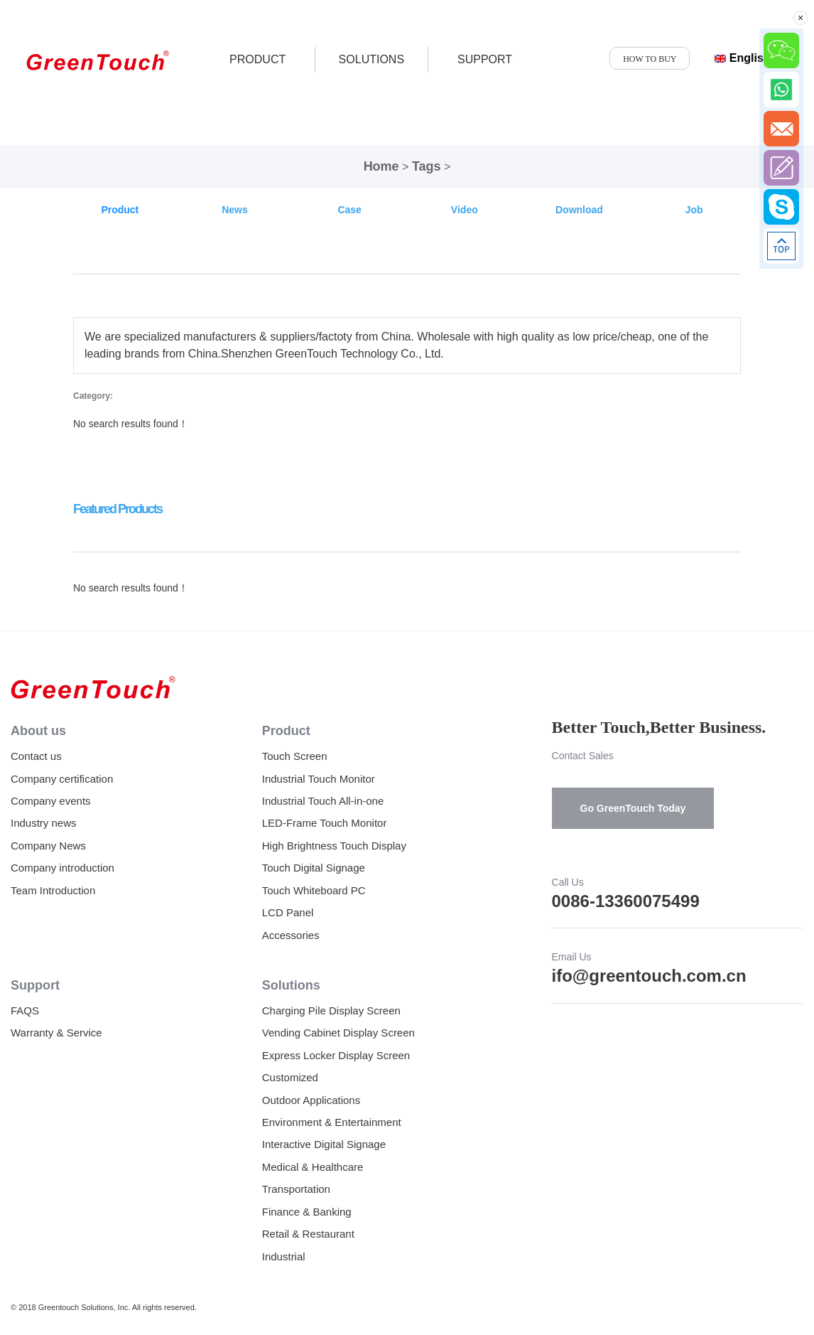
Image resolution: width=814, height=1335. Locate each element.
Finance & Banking (307, 1212)
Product (120, 209)
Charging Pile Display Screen (331, 1010)
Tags (426, 166)
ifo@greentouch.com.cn (649, 975)
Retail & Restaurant (308, 1234)
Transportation (296, 1189)
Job (694, 209)
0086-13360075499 (626, 901)
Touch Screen (294, 756)
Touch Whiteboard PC (314, 890)
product (257, 59)
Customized (290, 1077)
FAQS (25, 1010)
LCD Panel (288, 912)
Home (381, 166)
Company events (51, 801)
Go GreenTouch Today (633, 808)
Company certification (62, 779)
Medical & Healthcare (313, 1167)
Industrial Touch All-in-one (323, 801)
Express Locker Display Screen (336, 1055)
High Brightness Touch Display (334, 846)
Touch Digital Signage (313, 868)
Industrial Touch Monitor (318, 779)
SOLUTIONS (371, 59)
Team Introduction (53, 890)
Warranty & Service (56, 1032)
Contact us (36, 756)
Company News (48, 846)
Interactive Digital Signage (324, 1144)
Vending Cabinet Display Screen (338, 1032)
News (235, 209)
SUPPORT (484, 59)
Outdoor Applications (311, 1100)
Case (349, 209)
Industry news (44, 823)
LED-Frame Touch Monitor (324, 823)
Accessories (291, 935)
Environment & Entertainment (331, 1122)
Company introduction (62, 868)
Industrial (283, 1256)
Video (464, 209)
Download (579, 209)
